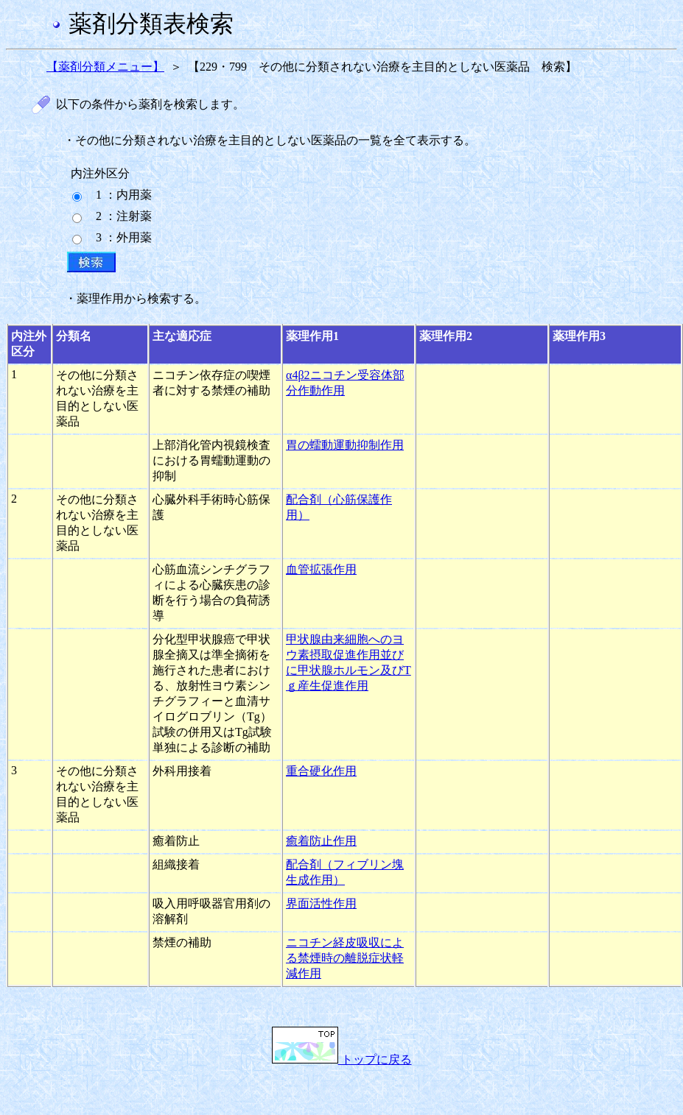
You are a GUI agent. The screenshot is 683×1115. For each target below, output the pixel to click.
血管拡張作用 (321, 569)
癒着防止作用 (321, 841)
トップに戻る (342, 1059)
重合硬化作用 (321, 771)
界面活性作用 (321, 903)
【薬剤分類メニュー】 (105, 66)
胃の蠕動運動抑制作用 (345, 445)
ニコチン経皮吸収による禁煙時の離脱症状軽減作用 (345, 958)
